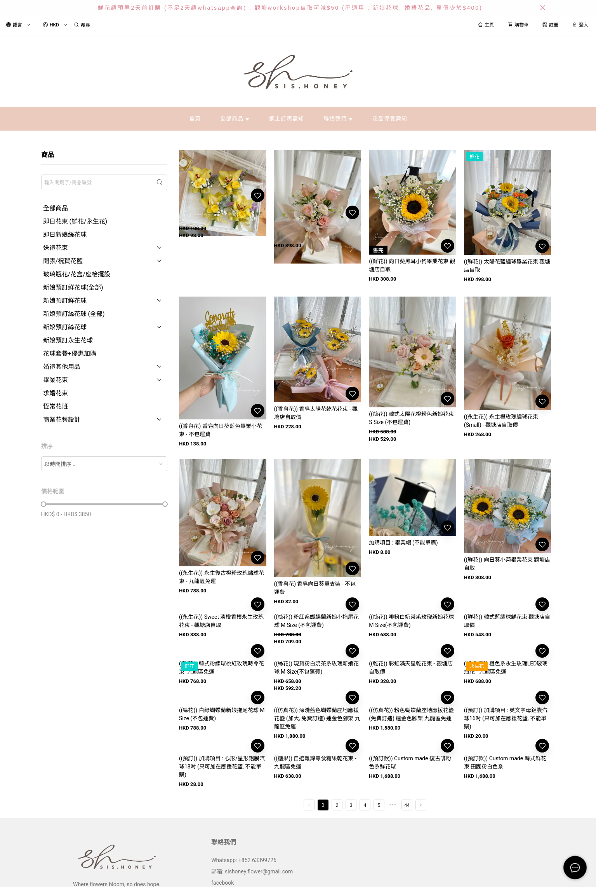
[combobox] (104, 463)
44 (407, 805)
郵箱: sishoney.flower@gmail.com (252, 871)
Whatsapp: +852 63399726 (243, 860)
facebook (222, 883)
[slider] (43, 504)
